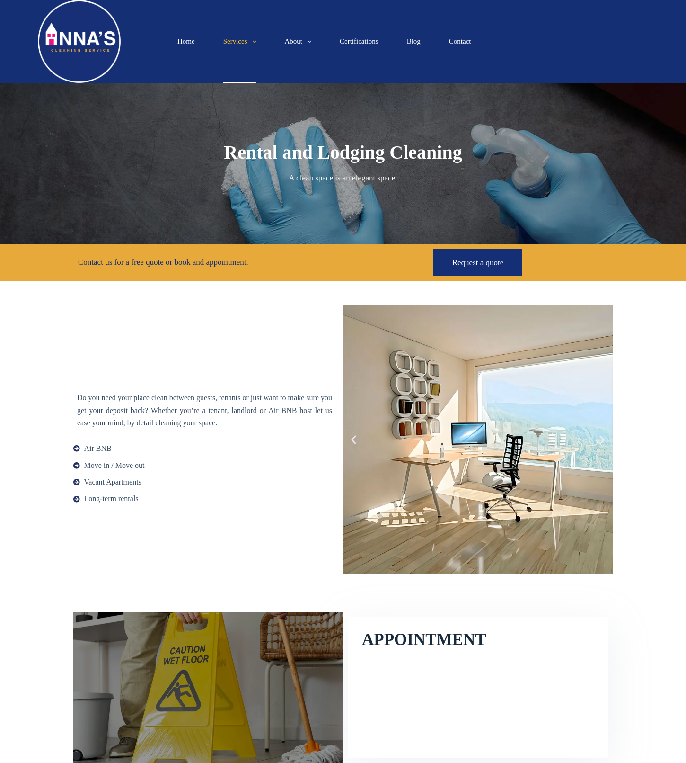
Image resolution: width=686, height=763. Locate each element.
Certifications (359, 41)
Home (186, 41)
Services (241, 41)
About (300, 41)
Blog (414, 41)
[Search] (635, 41)
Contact (460, 41)
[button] (354, 440)
